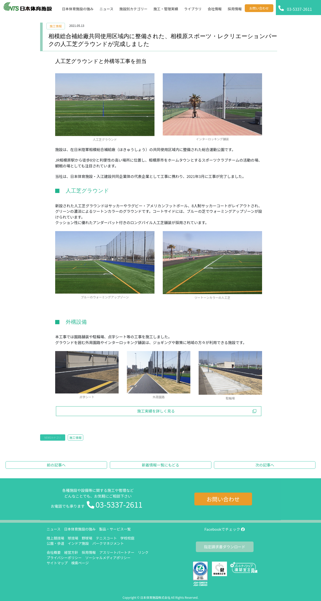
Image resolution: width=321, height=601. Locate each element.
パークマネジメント (108, 543)
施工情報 (56, 26)
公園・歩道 (55, 543)
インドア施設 (78, 543)
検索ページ (80, 562)
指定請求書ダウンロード (224, 546)
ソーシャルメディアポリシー (108, 557)
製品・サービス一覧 (115, 528)
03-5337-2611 (119, 504)
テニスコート (106, 538)
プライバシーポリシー (64, 557)
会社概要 (54, 552)
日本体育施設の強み (80, 528)
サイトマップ (57, 562)
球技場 (73, 538)
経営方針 (71, 552)
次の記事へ (264, 465)
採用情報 (89, 552)
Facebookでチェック (224, 529)
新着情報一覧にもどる (160, 465)
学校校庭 (127, 538)
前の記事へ (56, 465)
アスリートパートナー (116, 552)
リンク (143, 552)
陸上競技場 (55, 538)
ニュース (53, 528)
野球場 (87, 538)
